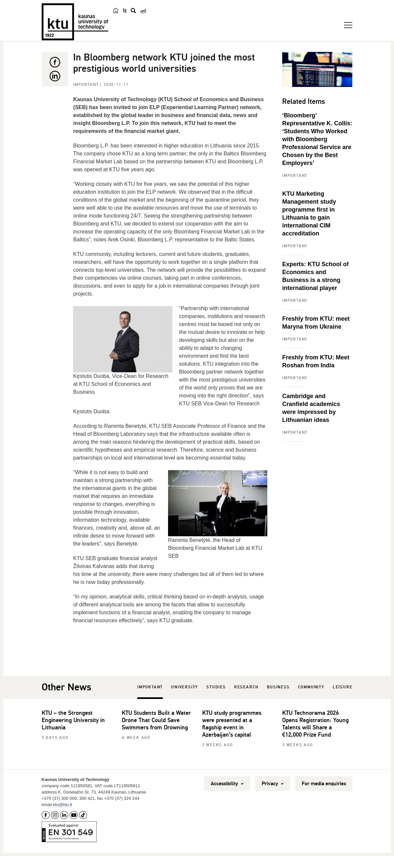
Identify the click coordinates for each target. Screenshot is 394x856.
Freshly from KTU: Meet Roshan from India (315, 361)
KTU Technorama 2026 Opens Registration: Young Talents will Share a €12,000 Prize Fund (315, 723)
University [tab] (184, 687)
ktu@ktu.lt (62, 804)
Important (86, 84)
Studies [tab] (216, 687)
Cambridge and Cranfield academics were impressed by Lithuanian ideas (311, 408)
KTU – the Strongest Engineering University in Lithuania (73, 720)
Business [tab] (278, 687)
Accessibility (227, 783)
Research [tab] (246, 687)
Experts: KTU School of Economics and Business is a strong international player (315, 276)
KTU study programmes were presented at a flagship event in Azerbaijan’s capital (231, 723)
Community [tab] (311, 687)
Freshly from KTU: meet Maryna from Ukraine (316, 322)
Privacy (273, 783)
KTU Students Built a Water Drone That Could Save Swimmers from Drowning (156, 720)
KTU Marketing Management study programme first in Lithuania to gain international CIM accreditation (309, 213)
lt (125, 10)
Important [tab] (150, 687)
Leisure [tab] (343, 687)
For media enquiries (324, 783)
